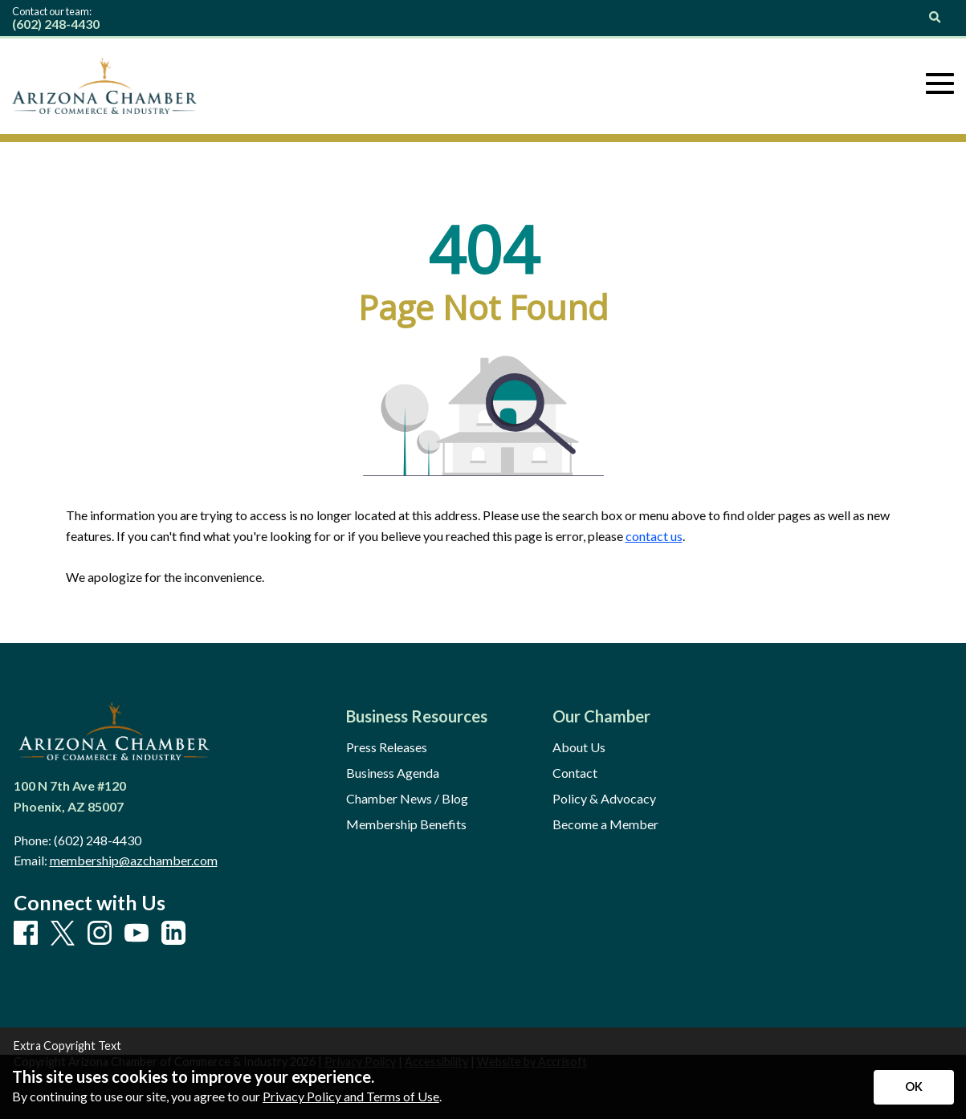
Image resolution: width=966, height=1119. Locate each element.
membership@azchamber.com (134, 860)
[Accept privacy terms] (914, 1087)
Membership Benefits (406, 824)
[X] (63, 934)
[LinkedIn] (173, 933)
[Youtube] (136, 933)
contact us (654, 535)
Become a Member (605, 824)
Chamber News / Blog (407, 798)
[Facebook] (26, 933)
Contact (574, 773)
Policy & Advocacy (604, 798)
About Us (578, 747)
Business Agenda (392, 773)
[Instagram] (100, 933)
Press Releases (386, 747)
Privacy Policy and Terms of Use (351, 1096)
